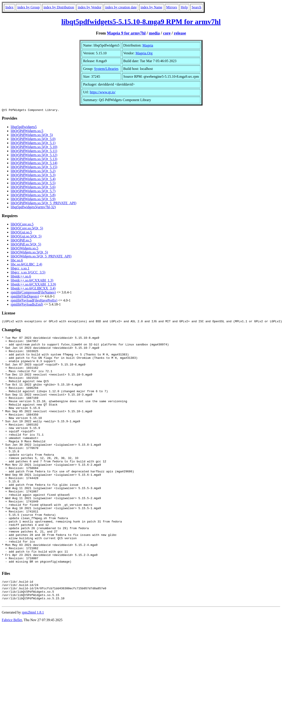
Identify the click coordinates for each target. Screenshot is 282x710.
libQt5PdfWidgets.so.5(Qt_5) (32, 135)
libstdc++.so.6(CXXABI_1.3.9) (33, 285)
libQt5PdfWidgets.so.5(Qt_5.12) (34, 155)
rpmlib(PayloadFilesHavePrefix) (34, 301)
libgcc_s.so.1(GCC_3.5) (28, 273)
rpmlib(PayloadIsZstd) (27, 305)
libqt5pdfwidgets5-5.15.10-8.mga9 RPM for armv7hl (141, 22)
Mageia (147, 45)
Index (9, 7)
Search (196, 7)
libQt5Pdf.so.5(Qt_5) (26, 245)
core (167, 33)
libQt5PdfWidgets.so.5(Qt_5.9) (33, 200)
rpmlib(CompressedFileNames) (33, 293)
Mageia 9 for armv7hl (126, 33)
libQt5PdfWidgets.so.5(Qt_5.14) (34, 163)
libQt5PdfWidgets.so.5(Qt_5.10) (34, 147)
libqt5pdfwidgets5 (24, 127)
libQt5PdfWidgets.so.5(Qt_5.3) (33, 176)
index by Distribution (59, 7)
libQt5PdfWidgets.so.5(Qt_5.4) (33, 180)
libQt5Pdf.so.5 (21, 241)
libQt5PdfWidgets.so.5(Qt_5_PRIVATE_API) (43, 204)
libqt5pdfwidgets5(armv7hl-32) (33, 208)
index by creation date (121, 7)
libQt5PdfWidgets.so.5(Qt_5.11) (34, 151)
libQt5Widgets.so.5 (24, 249)
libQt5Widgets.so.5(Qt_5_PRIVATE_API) (41, 257)
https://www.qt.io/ (102, 92)
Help (184, 7)
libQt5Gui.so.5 (21, 233)
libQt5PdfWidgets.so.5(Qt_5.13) (34, 159)
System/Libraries (106, 69)
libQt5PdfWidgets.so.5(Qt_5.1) (33, 143)
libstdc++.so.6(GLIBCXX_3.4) (33, 289)
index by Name (151, 7)
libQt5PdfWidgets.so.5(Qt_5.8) (33, 196)
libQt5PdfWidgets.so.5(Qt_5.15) (34, 167)
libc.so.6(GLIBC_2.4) (26, 265)
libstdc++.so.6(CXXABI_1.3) (32, 281)
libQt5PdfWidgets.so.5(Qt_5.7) (33, 192)
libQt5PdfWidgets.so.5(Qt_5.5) (33, 184)
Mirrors (171, 7)
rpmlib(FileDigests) (25, 297)
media (154, 33)
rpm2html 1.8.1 (33, 664)
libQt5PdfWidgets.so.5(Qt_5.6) (33, 188)
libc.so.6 (17, 261)
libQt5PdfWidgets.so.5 (27, 131)
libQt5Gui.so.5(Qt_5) (26, 237)
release (180, 33)
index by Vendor (89, 7)
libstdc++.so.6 (21, 277)
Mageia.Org (144, 53)
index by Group (28, 7)
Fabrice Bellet (12, 672)
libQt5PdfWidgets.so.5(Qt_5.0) (33, 139)
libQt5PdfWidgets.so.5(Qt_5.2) (33, 171)
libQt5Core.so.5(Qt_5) (27, 229)
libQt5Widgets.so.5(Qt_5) (29, 253)
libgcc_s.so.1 (20, 269)
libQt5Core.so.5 (22, 225)
